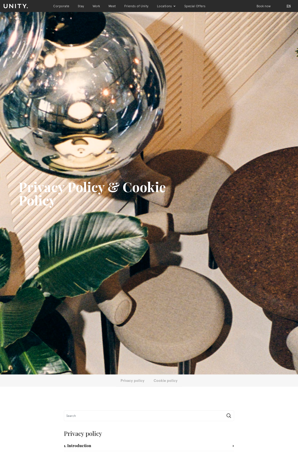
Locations (166, 6)
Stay (81, 6)
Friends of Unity (136, 6)
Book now (264, 6)
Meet (112, 6)
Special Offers (195, 6)
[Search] (149, 415)
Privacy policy (132, 380)
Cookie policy (166, 380)
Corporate (61, 6)
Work (96, 6)
